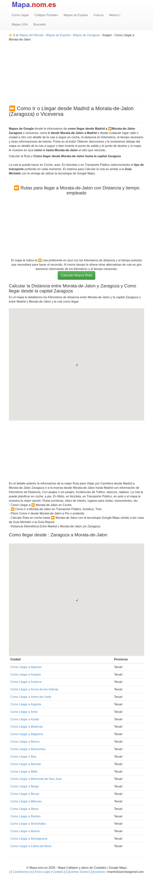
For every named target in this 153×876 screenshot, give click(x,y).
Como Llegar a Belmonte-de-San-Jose (36, 778)
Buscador (39, 24)
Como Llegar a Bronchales (28, 823)
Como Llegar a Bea (23, 756)
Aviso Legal (42, 871)
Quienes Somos (78, 871)
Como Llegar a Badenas (26, 726)
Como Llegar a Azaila (24, 719)
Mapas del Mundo (31, 35)
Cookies (58, 871)
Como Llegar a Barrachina (27, 749)
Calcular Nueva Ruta (76, 275)
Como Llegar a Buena (25, 831)
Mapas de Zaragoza (86, 35)
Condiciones (21, 871)
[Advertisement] (76, 68)
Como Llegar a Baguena (26, 734)
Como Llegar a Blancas (26, 801)
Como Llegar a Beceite (25, 764)
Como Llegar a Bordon (25, 816)
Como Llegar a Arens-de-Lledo (30, 696)
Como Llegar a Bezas (24, 793)
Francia (98, 15)
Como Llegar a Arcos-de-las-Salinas (34, 689)
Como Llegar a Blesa (24, 808)
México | (114, 15)
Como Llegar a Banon (25, 741)
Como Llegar (20, 15)
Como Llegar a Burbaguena (28, 838)
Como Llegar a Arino (24, 711)
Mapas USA (20, 24)
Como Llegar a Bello (24, 771)
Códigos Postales (46, 15)
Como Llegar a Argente (25, 704)
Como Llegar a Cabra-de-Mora (30, 846)
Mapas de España (76, 15)
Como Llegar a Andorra (25, 681)
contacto (99, 871)
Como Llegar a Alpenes (26, 667)
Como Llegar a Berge (24, 786)
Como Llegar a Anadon (25, 674)
